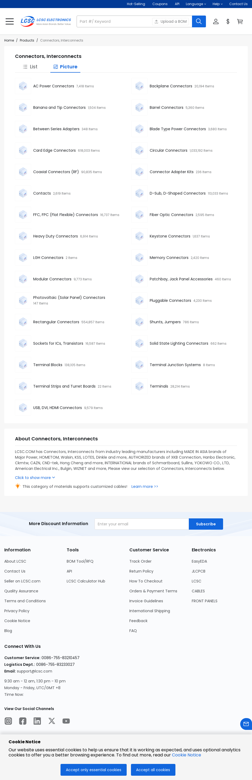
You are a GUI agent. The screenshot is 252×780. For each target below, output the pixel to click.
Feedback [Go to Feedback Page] (138, 620)
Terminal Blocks (47, 364)
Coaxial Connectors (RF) (56, 171)
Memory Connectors (169, 257)
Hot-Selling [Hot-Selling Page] (136, 4)
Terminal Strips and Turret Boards (64, 386)
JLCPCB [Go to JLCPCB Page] (198, 571)
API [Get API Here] (177, 4)
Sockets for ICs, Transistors (58, 343)
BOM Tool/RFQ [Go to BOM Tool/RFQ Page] (80, 561)
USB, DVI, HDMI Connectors (57, 407)
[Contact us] (246, 725)
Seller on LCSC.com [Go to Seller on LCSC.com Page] (22, 581)
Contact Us (238, 4)
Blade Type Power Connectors (178, 129)
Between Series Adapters (56, 129)
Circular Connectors (168, 150)
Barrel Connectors (166, 107)
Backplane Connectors (171, 86)
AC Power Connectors (53, 86)
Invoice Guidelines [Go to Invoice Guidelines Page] (146, 601)
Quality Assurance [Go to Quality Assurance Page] (21, 591)
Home (9, 40)
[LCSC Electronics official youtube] (66, 722)
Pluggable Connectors (170, 300)
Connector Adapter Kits (172, 171)
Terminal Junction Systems (175, 364)
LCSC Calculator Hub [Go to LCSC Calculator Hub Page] (86, 581)
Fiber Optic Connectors (171, 214)
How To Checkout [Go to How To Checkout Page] (146, 581)
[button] (196, 4)
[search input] (135, 21)
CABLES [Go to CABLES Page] (198, 591)
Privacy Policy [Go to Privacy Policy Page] (16, 611)
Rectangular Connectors (56, 322)
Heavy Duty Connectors (55, 236)
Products (27, 40)
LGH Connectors (48, 257)
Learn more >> (144, 486)
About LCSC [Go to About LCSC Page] (15, 561)
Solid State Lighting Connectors (179, 343)
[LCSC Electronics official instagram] (8, 722)
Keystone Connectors (170, 236)
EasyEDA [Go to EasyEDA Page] (199, 561)
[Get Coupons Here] (160, 4)
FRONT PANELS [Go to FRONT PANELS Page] (204, 601)
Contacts (42, 193)
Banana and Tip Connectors (59, 107)
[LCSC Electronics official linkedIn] (37, 722)
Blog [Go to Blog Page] (8, 630)
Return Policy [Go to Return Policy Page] (141, 571)
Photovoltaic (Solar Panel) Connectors (69, 297)
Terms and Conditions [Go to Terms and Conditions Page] (25, 601)
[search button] (199, 21)
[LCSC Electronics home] (45, 21)
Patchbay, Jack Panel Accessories (181, 279)
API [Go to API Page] (69, 571)
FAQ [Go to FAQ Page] (133, 630)
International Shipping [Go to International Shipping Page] (149, 611)
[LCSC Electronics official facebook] (23, 722)
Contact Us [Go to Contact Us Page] (14, 571)
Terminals (159, 386)
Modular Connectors (52, 279)
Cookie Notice (186, 755)
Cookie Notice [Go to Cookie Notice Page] (17, 620)
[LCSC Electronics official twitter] (52, 722)
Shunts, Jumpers (165, 322)
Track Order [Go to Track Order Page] (140, 561)
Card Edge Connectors (54, 150)
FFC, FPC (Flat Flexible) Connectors (65, 214)
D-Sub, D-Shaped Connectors (178, 193)
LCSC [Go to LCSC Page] (196, 581)
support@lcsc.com (34, 671)
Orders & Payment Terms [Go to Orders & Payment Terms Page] (153, 591)
